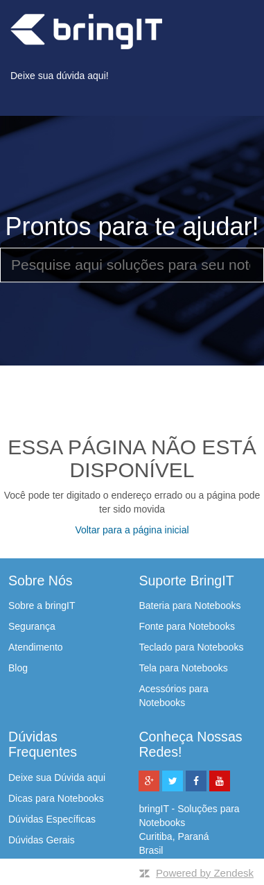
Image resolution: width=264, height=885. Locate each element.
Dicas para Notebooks (56, 798)
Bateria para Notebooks (189, 605)
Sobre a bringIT (42, 605)
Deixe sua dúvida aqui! (59, 75)
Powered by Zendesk (205, 873)
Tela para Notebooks (183, 667)
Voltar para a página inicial (131, 529)
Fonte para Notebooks (187, 626)
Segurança (31, 626)
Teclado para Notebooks (191, 647)
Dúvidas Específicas (52, 819)
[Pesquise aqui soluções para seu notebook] (132, 265)
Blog (18, 667)
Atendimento (35, 647)
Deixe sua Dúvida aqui (56, 777)
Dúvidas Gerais (41, 839)
